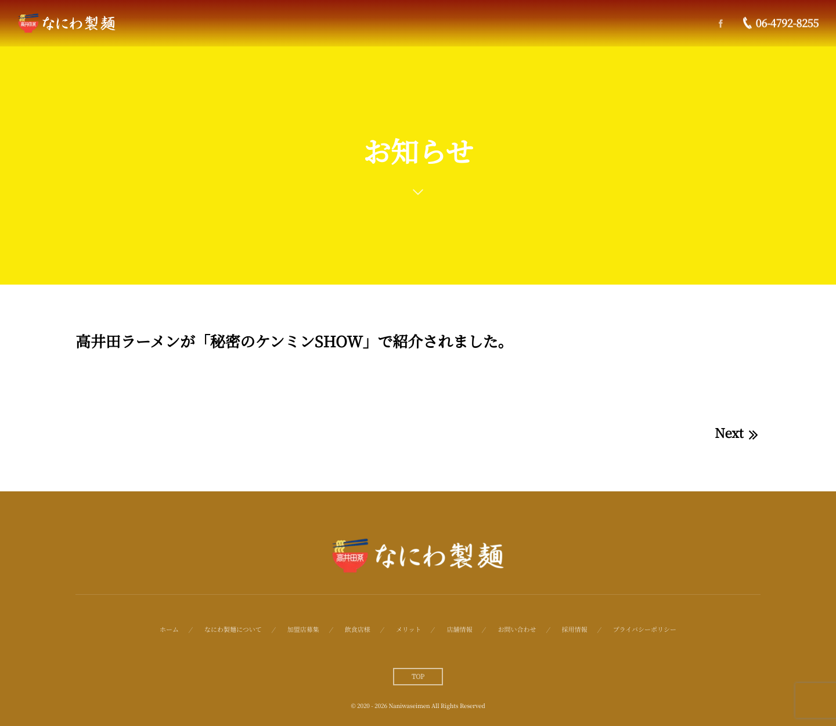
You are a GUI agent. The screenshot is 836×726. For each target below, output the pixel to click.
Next (738, 433)
